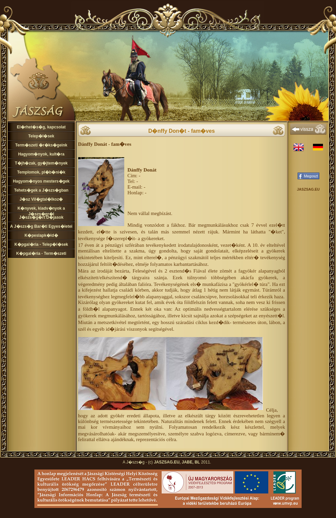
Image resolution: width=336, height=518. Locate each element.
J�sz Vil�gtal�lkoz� (41, 199)
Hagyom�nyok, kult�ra (41, 154)
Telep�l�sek (41, 136)
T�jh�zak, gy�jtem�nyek (41, 163)
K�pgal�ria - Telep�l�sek (41, 244)
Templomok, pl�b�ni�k (41, 172)
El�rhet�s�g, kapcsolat (41, 127)
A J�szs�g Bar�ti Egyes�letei (41, 226)
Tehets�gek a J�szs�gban (41, 190)
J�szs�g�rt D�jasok (41, 217)
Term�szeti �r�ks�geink (41, 145)
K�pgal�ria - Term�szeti (41, 253)
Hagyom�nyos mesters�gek (41, 181)
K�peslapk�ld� (41, 235)
